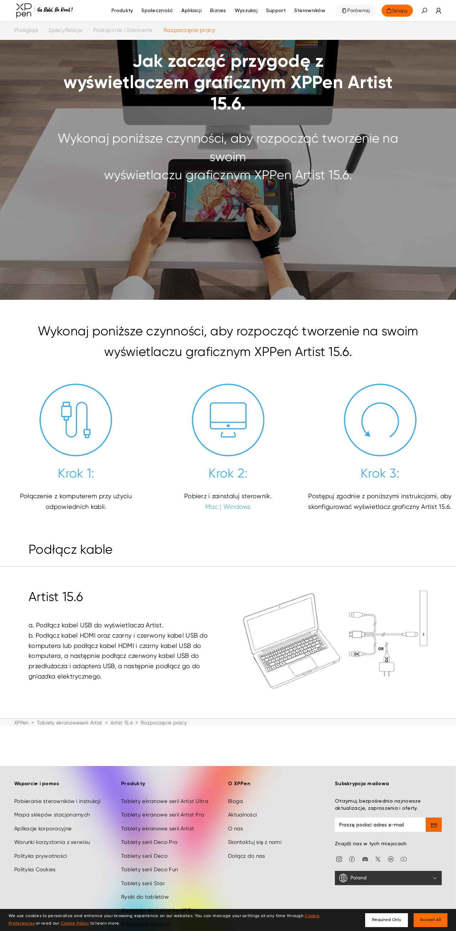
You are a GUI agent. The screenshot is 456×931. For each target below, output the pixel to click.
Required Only (386, 920)
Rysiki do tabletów (145, 893)
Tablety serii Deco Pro (149, 838)
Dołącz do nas (246, 852)
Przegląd (26, 30)
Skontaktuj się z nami (254, 838)
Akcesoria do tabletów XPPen (159, 907)
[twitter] (378, 855)
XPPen (21, 722)
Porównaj (358, 10)
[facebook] (352, 855)
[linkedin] (391, 855)
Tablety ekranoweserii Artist (69, 722)
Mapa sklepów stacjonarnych (52, 811)
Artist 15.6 (121, 722)
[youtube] (403, 855)
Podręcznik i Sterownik (123, 30)
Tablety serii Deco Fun (149, 865)
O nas (235, 824)
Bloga (235, 797)
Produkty (122, 10)
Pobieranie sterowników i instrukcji (57, 797)
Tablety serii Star (143, 879)
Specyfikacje (65, 30)
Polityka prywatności (40, 852)
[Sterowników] (309, 10)
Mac (211, 506)
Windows (237, 506)
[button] (424, 10)
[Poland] (388, 874)
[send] (434, 821)
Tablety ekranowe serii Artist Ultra (164, 797)
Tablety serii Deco (144, 852)
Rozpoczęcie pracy (190, 30)
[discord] (365, 855)
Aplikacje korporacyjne (43, 824)
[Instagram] (339, 855)
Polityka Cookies (35, 865)
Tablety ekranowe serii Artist (157, 824)
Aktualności (242, 811)
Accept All (430, 920)
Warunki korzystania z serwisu (52, 838)
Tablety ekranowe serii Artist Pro (162, 811)
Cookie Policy (75, 923)
